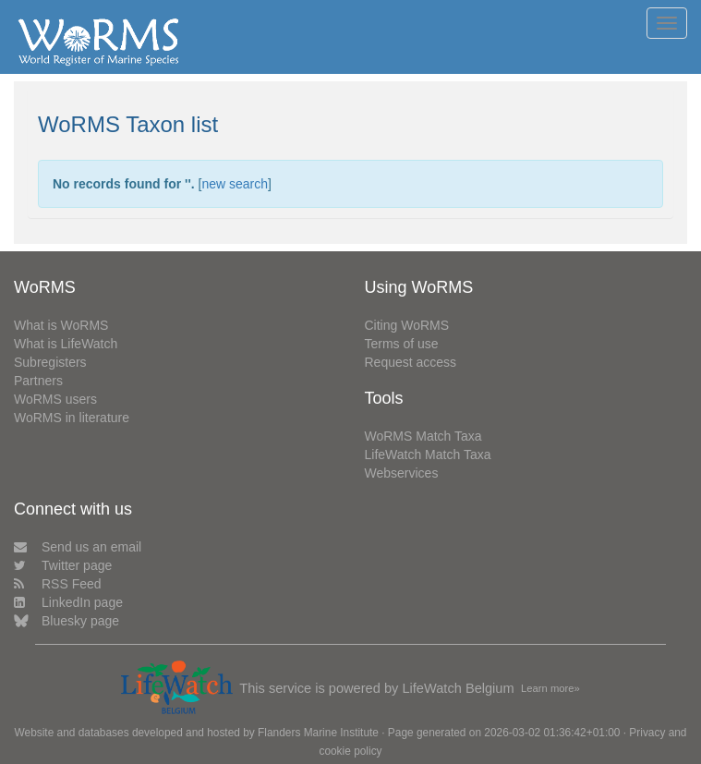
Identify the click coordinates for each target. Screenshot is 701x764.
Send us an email (77, 547)
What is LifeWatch (65, 343)
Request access (411, 362)
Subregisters (50, 362)
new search (234, 183)
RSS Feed (58, 583)
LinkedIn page (68, 602)
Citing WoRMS (407, 325)
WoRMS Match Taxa (423, 436)
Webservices (402, 473)
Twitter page (63, 565)
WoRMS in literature (71, 417)
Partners (38, 380)
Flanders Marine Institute (318, 732)
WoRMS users (55, 399)
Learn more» (550, 688)
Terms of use (402, 343)
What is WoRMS (61, 325)
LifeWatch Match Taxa (428, 454)
